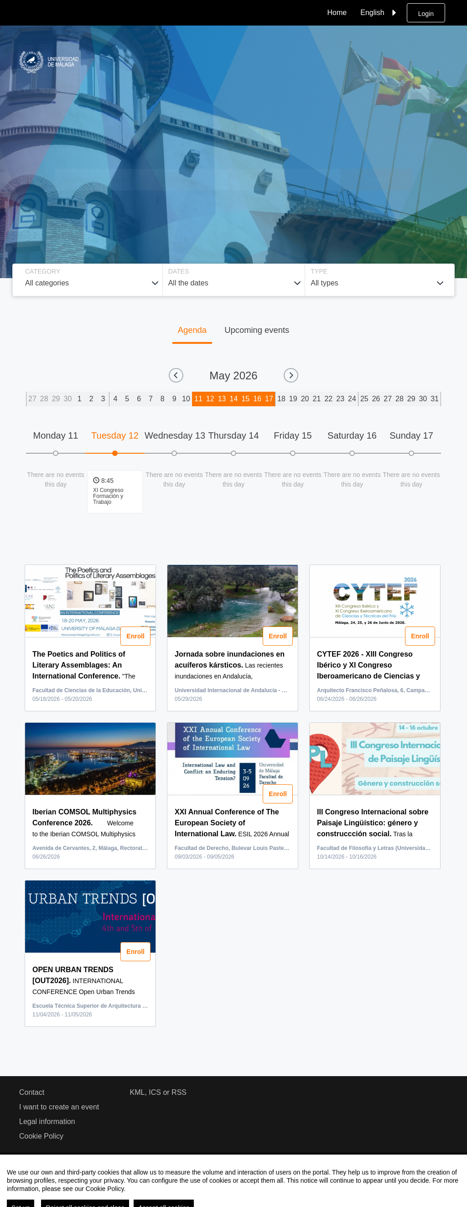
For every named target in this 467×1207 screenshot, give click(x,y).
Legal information (47, 1121)
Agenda (192, 330)
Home (337, 12)
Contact (31, 1092)
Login (426, 13)
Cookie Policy (41, 1136)
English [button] (379, 12)
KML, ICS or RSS (158, 1092)
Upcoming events (256, 330)
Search (376, 179)
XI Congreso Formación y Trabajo (108, 496)
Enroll (135, 636)
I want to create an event (59, 1107)
